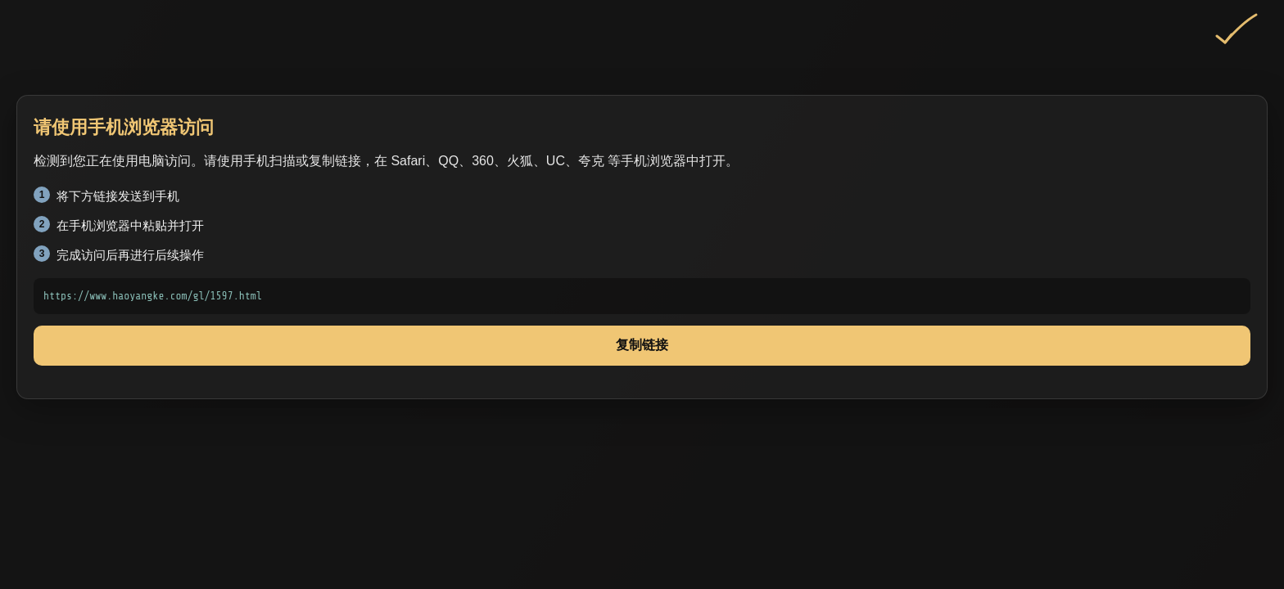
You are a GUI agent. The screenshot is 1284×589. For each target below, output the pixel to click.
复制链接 (642, 345)
